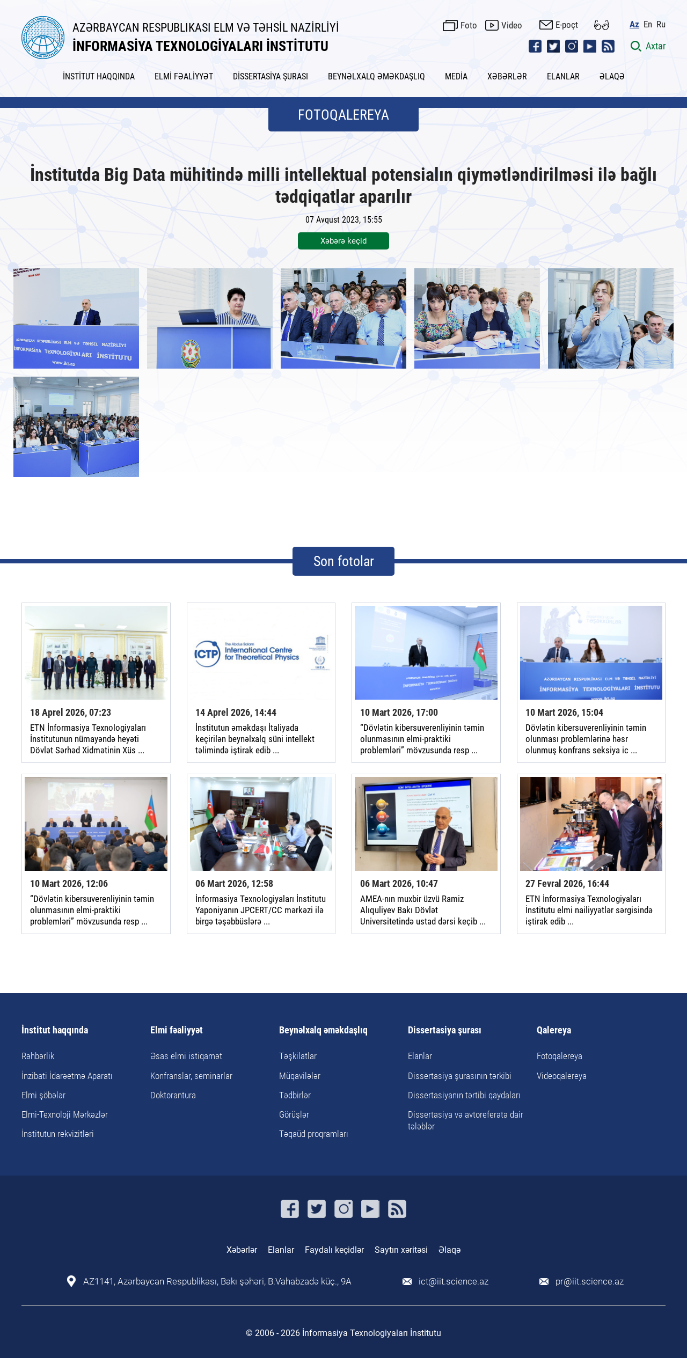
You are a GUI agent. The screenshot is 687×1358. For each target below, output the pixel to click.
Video (511, 25)
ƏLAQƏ (612, 76)
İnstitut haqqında (54, 1030)
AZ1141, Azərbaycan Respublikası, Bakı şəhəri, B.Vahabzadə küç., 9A (217, 1281)
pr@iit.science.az (590, 1281)
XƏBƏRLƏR (507, 76)
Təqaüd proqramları (313, 1133)
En (648, 24)
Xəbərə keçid (343, 241)
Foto (469, 25)
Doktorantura (173, 1095)
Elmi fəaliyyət (176, 1030)
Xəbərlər (241, 1250)
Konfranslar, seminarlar (191, 1075)
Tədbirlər (295, 1095)
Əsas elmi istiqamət (186, 1056)
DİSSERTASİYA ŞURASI (270, 76)
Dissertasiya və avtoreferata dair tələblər (465, 1120)
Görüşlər (294, 1114)
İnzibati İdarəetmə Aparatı (67, 1075)
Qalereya (554, 1030)
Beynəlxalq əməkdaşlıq (323, 1030)
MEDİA (456, 76)
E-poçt (567, 25)
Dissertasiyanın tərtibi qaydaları (464, 1095)
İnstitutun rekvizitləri (57, 1133)
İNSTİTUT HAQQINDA (99, 76)
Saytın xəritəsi (401, 1250)
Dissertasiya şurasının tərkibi (459, 1075)
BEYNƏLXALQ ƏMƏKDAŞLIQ (376, 76)
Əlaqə (449, 1250)
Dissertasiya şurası (444, 1030)
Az (634, 24)
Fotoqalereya (559, 1056)
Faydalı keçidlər (334, 1250)
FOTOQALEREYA (343, 115)
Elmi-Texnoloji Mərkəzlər (64, 1114)
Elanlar (420, 1056)
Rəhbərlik (37, 1056)
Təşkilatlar (298, 1056)
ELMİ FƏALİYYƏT (184, 76)
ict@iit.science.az (453, 1281)
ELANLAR (563, 76)
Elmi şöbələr (43, 1095)
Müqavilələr (299, 1075)
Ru (661, 24)
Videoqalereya (562, 1075)
